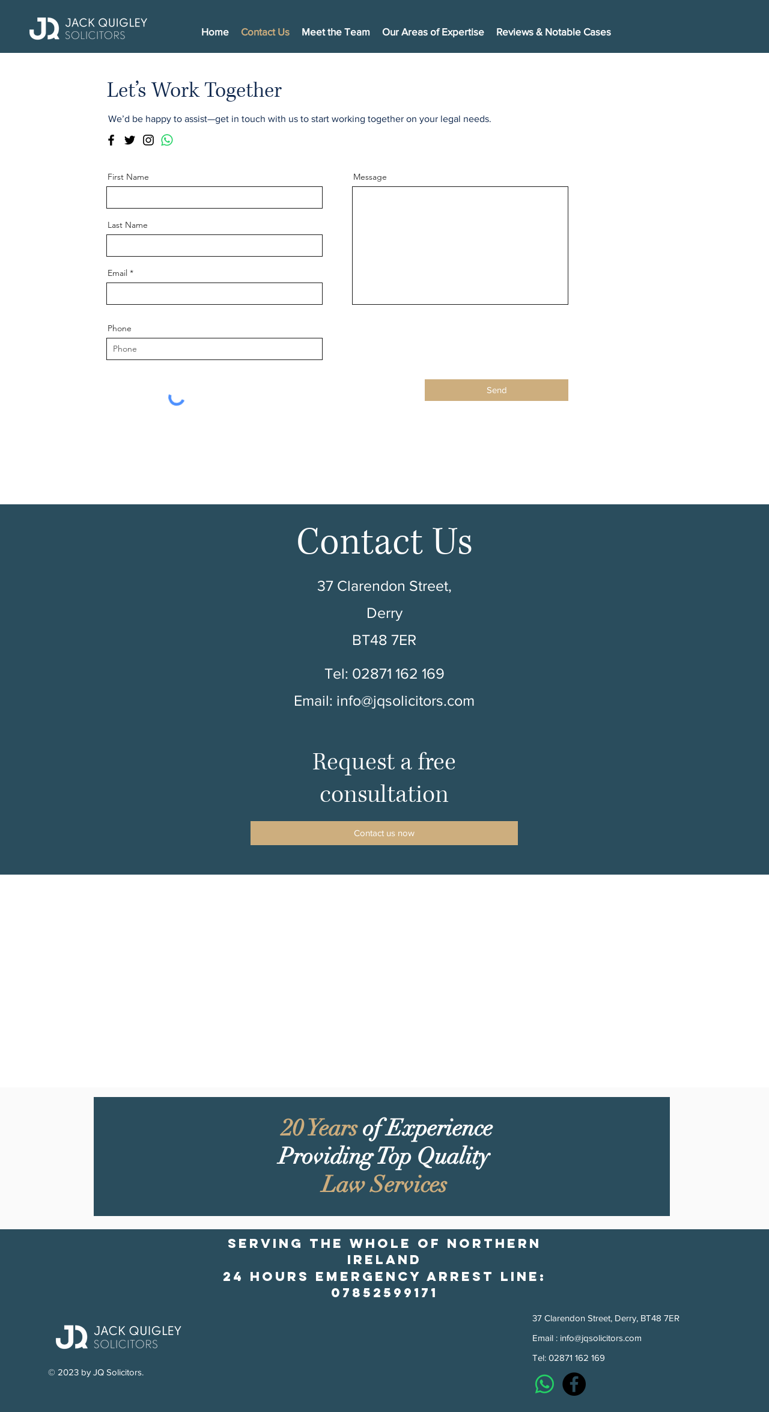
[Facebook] (111, 140)
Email (117, 273)
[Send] (496, 390)
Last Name (128, 225)
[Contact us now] (384, 833)
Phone (120, 328)
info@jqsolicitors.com (405, 700)
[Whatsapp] (167, 140)
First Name (128, 177)
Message (370, 177)
